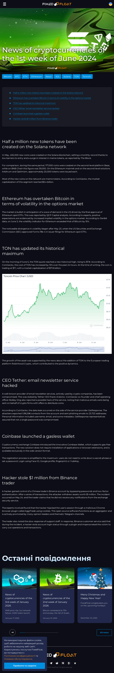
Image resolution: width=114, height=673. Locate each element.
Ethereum (36, 76)
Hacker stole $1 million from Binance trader (35, 118)
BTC (17, 76)
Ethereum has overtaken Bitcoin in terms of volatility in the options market (52, 98)
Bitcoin (7, 76)
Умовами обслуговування (18, 659)
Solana (66, 76)
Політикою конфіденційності (19, 656)
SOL (58, 76)
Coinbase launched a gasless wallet (31, 113)
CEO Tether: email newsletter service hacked (36, 108)
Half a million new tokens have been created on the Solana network (48, 92)
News (49, 76)
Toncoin (87, 76)
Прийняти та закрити (24, 665)
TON (76, 76)
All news (104, 632)
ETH (25, 76)
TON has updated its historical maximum (34, 103)
